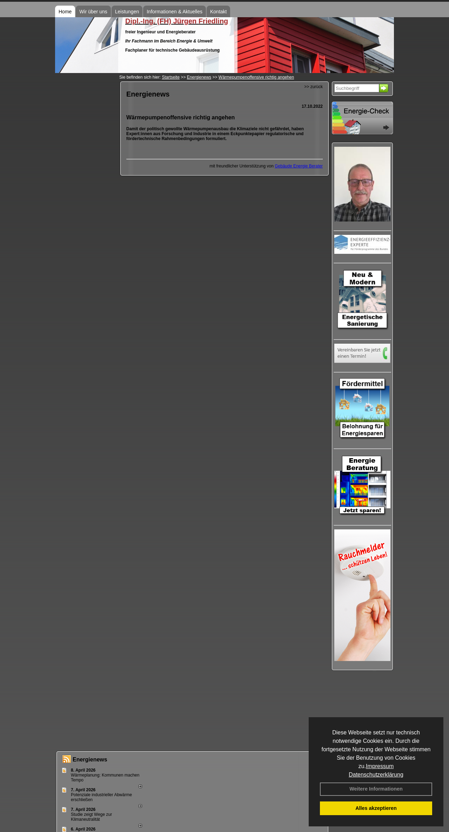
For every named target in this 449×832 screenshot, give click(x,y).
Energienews (90, 759)
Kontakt (218, 11)
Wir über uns (93, 11)
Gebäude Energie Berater (299, 166)
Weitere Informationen (376, 789)
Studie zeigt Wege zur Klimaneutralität (91, 817)
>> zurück (313, 86)
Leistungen (127, 11)
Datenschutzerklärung (376, 775)
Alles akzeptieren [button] (376, 808)
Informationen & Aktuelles (174, 11)
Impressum (380, 766)
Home (65, 11)
